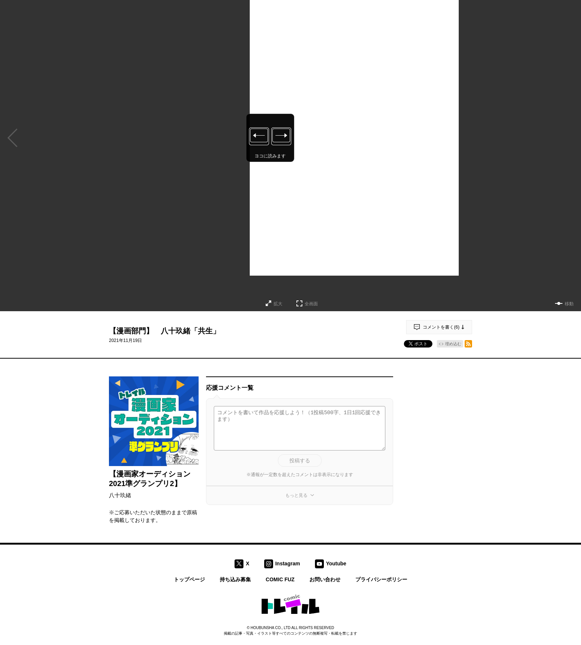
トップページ (189, 579)
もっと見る (296, 495)
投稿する (299, 460)
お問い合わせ (325, 579)
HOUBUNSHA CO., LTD (270, 628)
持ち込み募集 (235, 579)
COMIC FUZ (280, 579)
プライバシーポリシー (381, 579)
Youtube (336, 563)
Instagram (287, 563)
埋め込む (453, 344)
